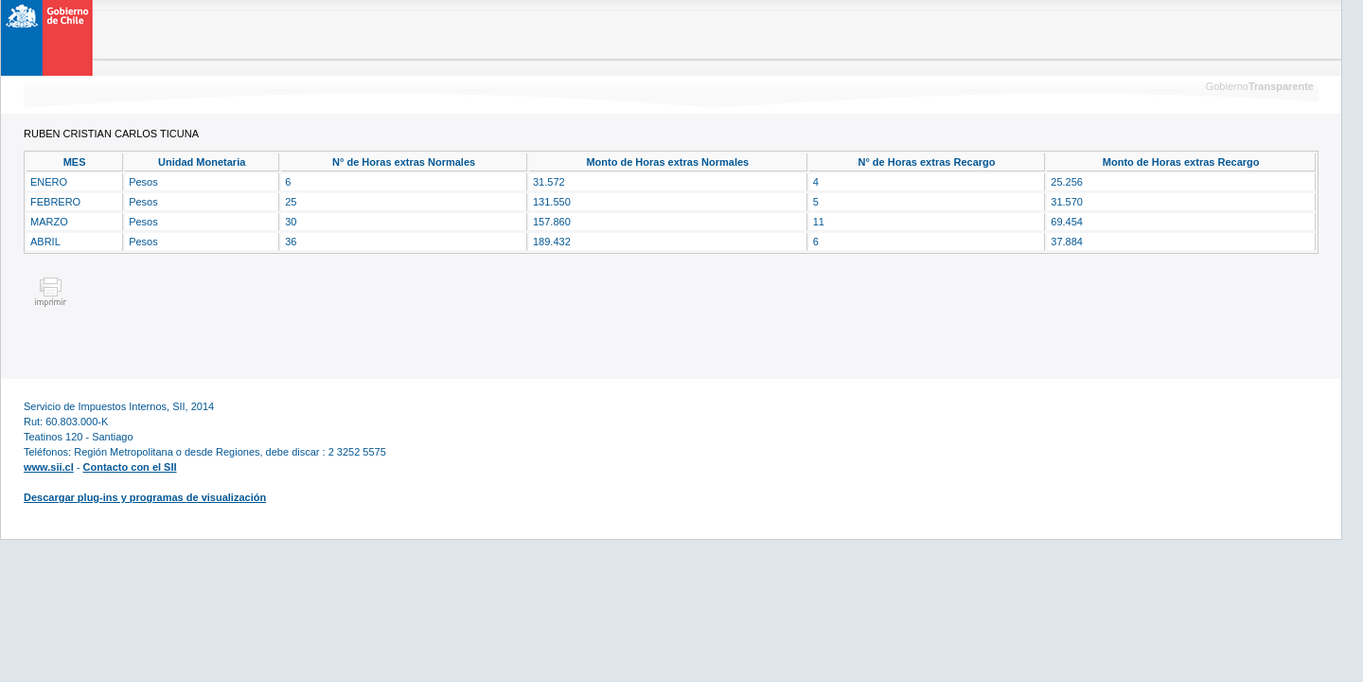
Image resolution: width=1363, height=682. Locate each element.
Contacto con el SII (130, 467)
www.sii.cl (49, 467)
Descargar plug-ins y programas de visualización (145, 497)
